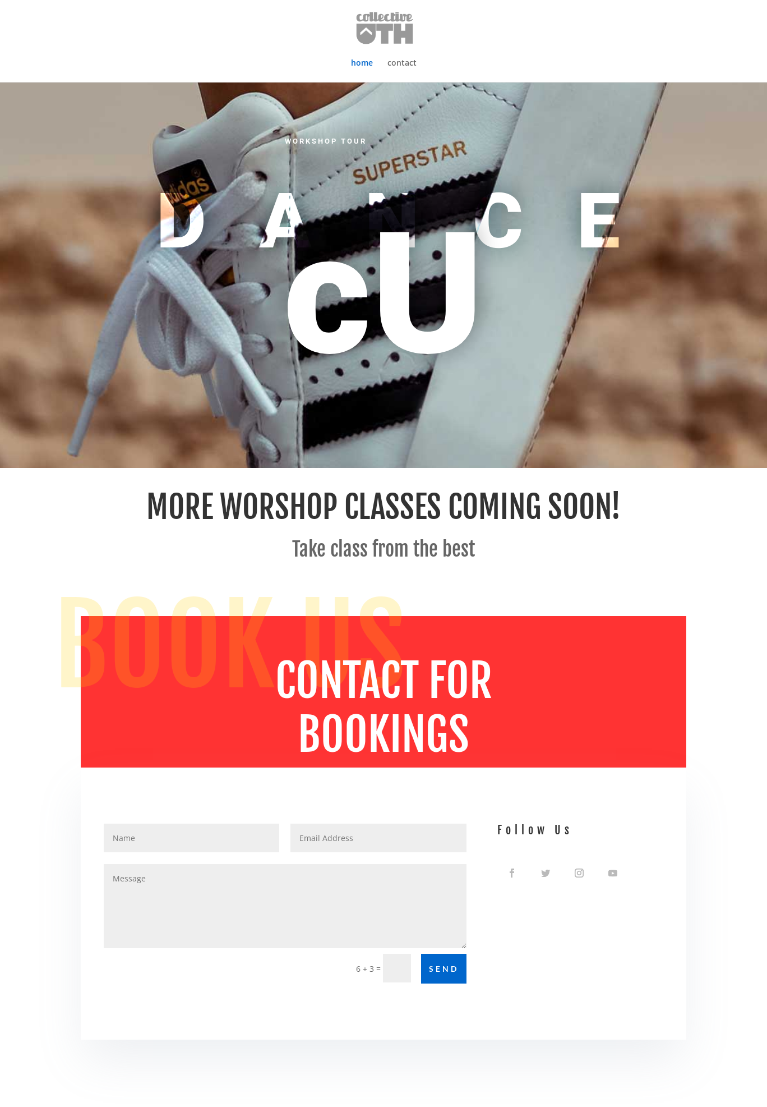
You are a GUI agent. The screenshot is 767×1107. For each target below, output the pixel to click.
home (362, 63)
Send (444, 968)
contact (402, 63)
